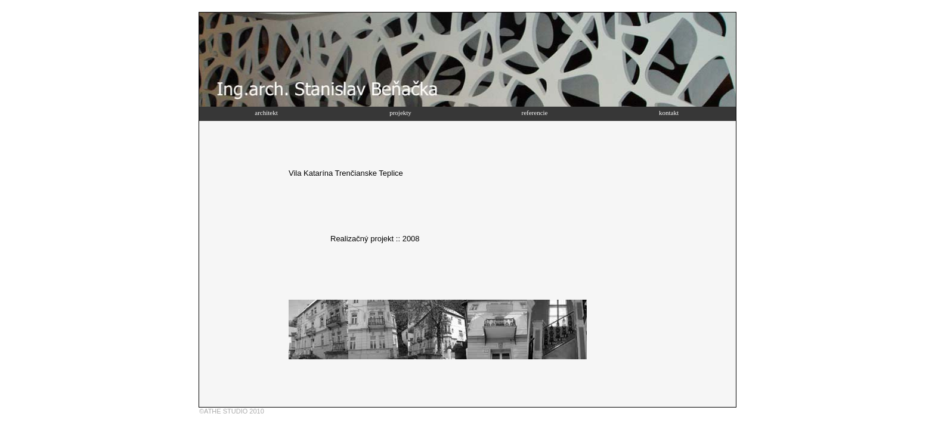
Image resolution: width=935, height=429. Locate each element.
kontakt (669, 112)
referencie (535, 112)
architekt (266, 112)
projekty (400, 112)
